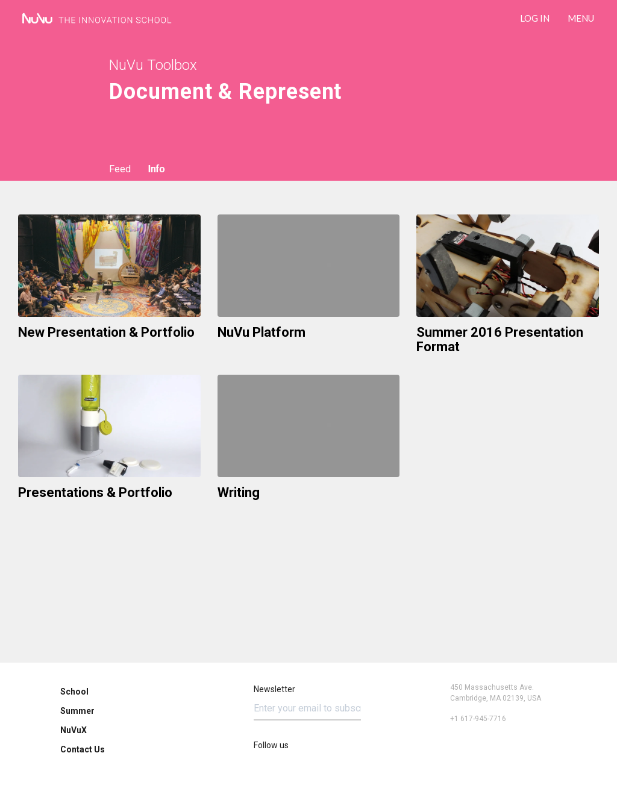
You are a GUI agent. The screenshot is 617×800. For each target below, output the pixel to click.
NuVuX (73, 730)
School (74, 691)
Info (156, 169)
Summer (77, 711)
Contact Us (82, 749)
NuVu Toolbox (153, 65)
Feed (120, 169)
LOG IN (535, 18)
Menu (581, 18)
